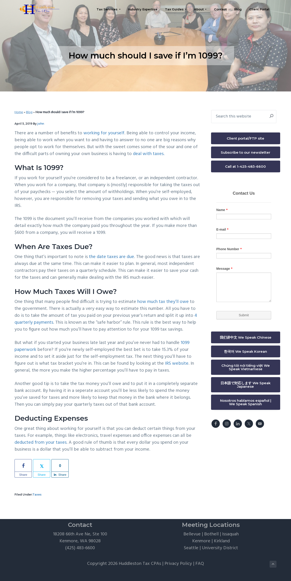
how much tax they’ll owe (163, 301)
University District (220, 548)
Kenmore (201, 541)
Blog (29, 112)
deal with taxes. (149, 154)
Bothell (211, 534)
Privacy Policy (178, 563)
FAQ (199, 563)
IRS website (176, 363)
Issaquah (230, 534)
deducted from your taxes (41, 442)
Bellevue (192, 534)
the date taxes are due (111, 257)
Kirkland (222, 541)
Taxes (36, 494)
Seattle (191, 548)
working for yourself (103, 133)
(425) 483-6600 (80, 548)
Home (19, 112)
